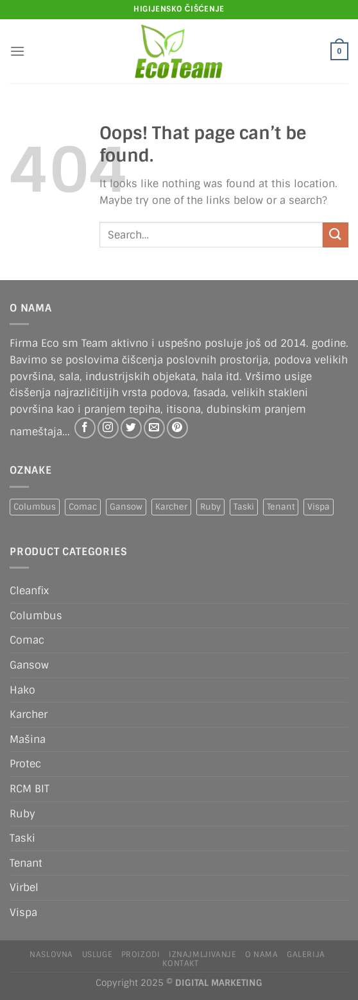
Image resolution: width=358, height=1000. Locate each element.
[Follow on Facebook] (85, 427)
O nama (261, 954)
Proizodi (140, 954)
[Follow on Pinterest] (177, 427)
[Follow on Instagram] (108, 427)
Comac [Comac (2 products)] (83, 506)
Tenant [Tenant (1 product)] (280, 506)
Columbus (36, 615)
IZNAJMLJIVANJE (203, 954)
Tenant (26, 863)
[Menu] (17, 51)
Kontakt (180, 963)
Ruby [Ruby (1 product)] (210, 506)
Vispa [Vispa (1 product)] (318, 506)
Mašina (28, 739)
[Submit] (335, 234)
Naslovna (51, 954)
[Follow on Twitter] (131, 427)
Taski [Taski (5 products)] (244, 506)
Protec (25, 764)
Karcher (28, 714)
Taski (22, 838)
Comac (27, 640)
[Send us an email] (154, 427)
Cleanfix (29, 590)
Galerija (306, 954)
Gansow (29, 665)
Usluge (97, 954)
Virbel (24, 887)
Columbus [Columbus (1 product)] (34, 506)
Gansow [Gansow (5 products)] (126, 506)
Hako (22, 690)
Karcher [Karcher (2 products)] (171, 506)
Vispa (23, 912)
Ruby (22, 814)
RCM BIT (29, 789)
